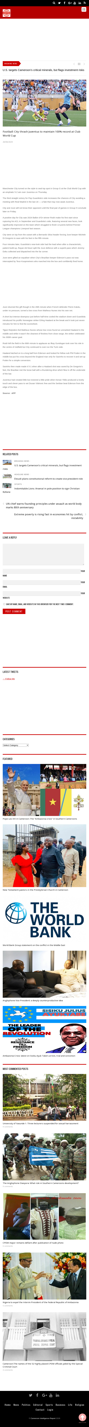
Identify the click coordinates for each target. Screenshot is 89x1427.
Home (8, 1404)
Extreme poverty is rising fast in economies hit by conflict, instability (50, 516)
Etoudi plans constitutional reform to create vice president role (48, 478)
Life (70, 1404)
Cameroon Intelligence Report (43, 1418)
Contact (40, 1409)
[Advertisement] (46, 39)
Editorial (38, 1404)
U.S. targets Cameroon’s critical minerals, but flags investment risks (43, 70)
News (16, 1404)
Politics (26, 1404)
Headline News (21, 474)
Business (60, 1404)
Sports (18, 484)
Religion (79, 1404)
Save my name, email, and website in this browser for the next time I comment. (40, 604)
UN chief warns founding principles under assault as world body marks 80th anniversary (42, 505)
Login (50, 1409)
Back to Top (82, 1418)
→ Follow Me (9, 679)
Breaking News (21, 461)
